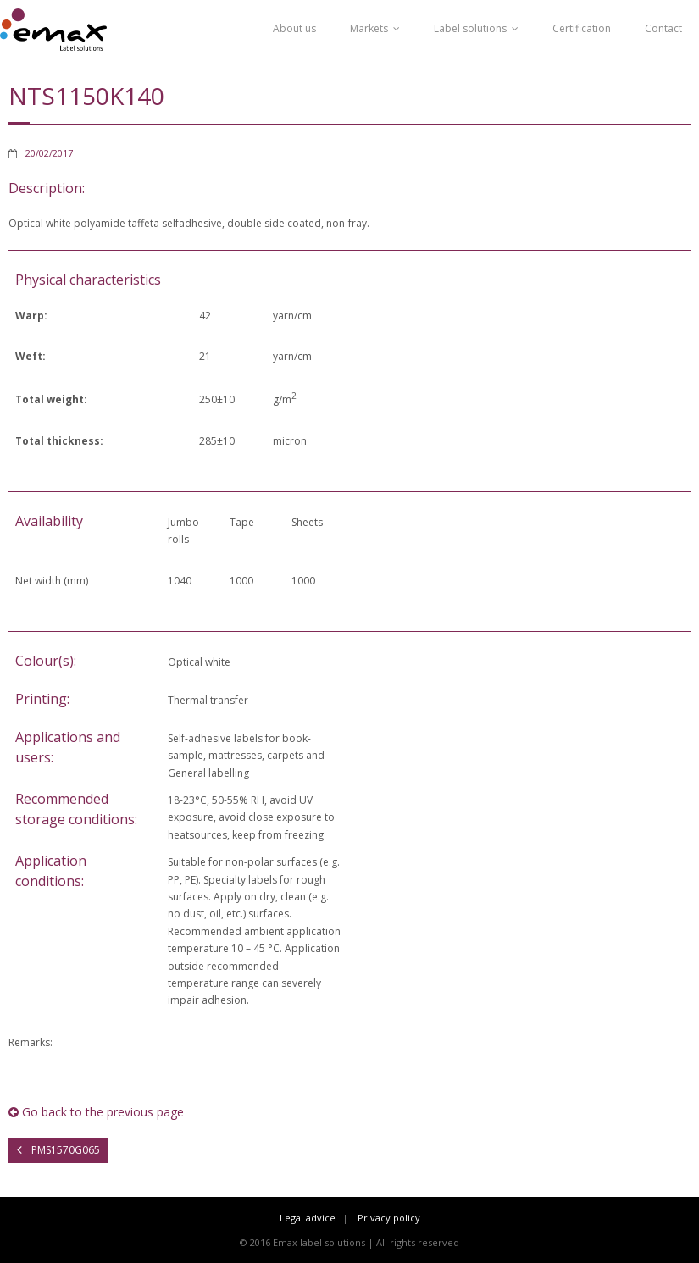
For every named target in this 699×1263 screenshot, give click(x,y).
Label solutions (470, 28)
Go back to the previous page (96, 1112)
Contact (663, 28)
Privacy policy (389, 1217)
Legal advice (308, 1217)
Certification (581, 28)
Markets (369, 28)
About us (294, 28)
